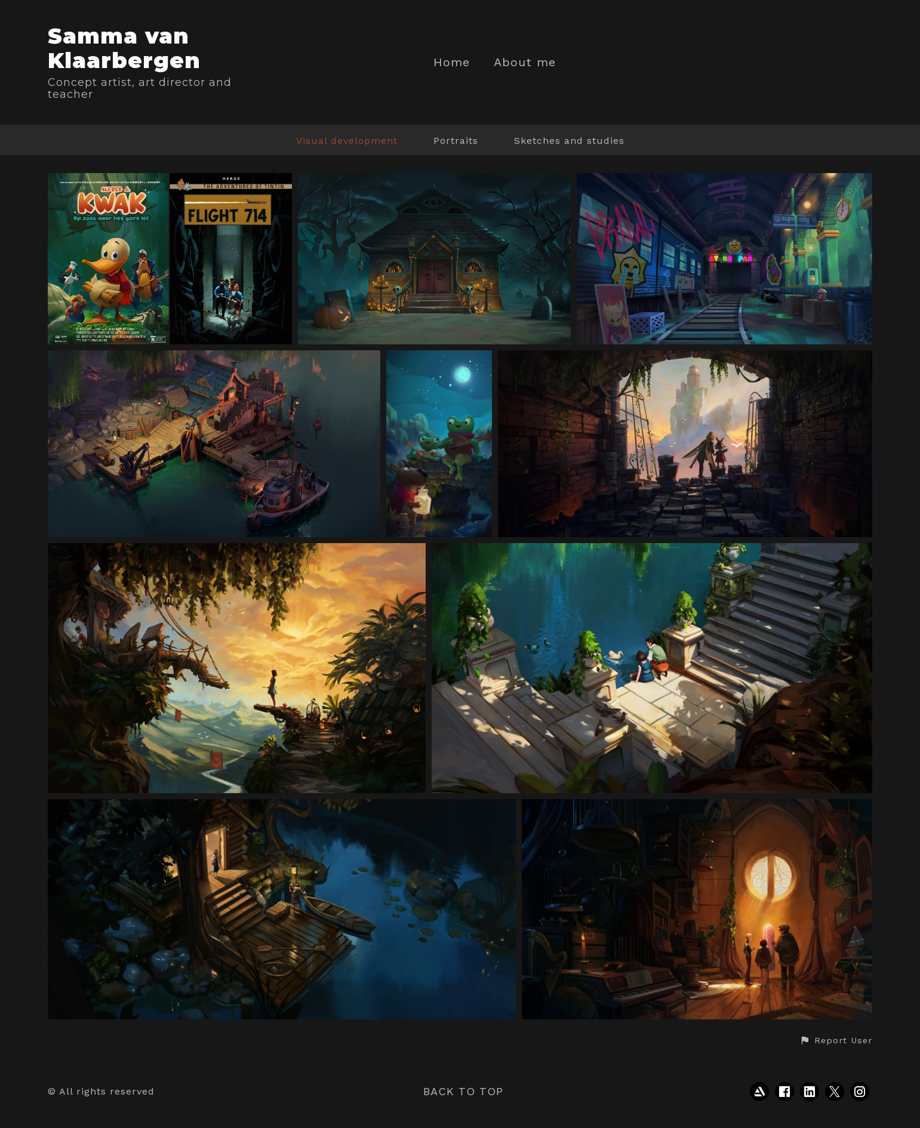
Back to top (463, 1091)
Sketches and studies (569, 140)
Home (451, 62)
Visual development (347, 140)
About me (525, 62)
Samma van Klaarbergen (124, 48)
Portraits (455, 140)
